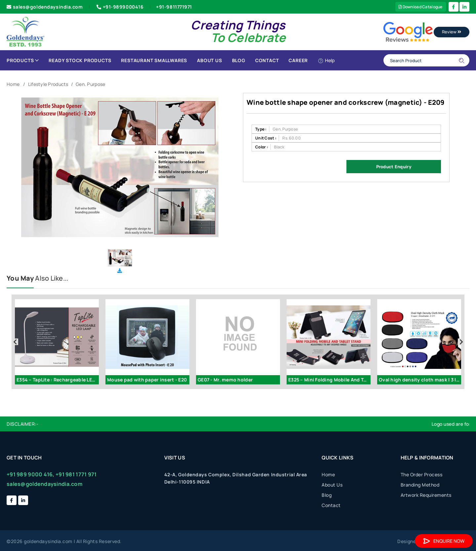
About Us (209, 60)
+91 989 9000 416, (31, 474)
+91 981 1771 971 (76, 474)
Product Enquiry (393, 167)
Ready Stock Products (80, 60)
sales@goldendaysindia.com (45, 7)
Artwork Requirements (426, 495)
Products (23, 60)
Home (13, 84)
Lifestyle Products (48, 84)
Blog (238, 60)
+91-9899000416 (119, 7)
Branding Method (420, 485)
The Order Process (422, 474)
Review (451, 32)
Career (298, 60)
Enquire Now (443, 541)
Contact (267, 60)
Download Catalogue (421, 7)
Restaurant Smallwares (154, 60)
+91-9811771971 (174, 7)
